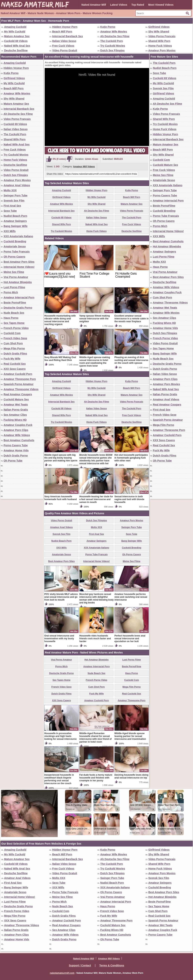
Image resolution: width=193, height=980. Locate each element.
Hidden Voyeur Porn (64, 26)
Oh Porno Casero (14, 256)
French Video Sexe (15, 338)
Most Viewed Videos (160, 4)
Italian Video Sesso (64, 40)
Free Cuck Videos (63, 45)
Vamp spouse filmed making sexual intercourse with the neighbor (94, 318)
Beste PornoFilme (15, 302)
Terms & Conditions (111, 965)
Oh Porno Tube (13, 460)
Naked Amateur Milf (93, 4)
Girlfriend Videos (159, 26)
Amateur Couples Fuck (18, 424)
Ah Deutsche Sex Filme (114, 36)
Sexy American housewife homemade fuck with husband (60, 498)
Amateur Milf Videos (84, 166)
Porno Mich (11, 292)
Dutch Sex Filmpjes (112, 50)
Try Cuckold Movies (112, 45)
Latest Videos (118, 4)
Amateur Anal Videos (17, 185)
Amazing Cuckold (15, 26)
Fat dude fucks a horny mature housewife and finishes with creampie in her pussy (95, 778)
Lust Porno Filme (14, 287)
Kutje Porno (107, 26)
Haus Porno (11, 317)
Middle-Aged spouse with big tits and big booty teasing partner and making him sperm (60, 458)
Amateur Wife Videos (17, 435)
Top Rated (137, 4)
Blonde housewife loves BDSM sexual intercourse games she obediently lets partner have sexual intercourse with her (95, 459)
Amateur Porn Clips (16, 430)
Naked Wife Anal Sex (17, 45)
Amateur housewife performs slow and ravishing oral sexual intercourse (130, 597)
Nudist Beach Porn (15, 215)
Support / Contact (80, 965)
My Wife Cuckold (14, 31)
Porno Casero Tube (16, 445)
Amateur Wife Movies (113, 31)
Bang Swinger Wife (16, 226)
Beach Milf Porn (62, 31)
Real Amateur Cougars (18, 394)
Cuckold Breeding (15, 241)
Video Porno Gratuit (64, 50)
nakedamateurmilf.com (62, 973)
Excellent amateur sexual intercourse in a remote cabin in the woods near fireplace (131, 318)
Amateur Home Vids (16, 450)
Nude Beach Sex (14, 312)
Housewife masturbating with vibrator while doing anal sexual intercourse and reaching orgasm (60, 320)
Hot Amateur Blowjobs (18, 282)
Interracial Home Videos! (19, 266)
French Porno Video (16, 328)
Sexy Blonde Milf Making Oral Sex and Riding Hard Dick (60, 358)
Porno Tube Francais (17, 251)
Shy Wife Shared (158, 31)
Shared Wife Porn (159, 40)
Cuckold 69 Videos (16, 40)
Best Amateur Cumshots (19, 440)
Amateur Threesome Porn (20, 379)
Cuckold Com (12, 333)
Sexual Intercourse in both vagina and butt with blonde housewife (129, 499)
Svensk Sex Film (14, 200)
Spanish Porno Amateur (19, 384)
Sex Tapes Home (14, 322)
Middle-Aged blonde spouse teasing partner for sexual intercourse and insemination (130, 736)
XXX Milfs (10, 231)
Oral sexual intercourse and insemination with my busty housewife (59, 638)
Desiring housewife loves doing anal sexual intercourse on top (131, 776)
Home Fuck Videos (160, 45)
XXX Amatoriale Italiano (18, 236)
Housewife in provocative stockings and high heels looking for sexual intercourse (60, 736)
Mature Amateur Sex (17, 36)
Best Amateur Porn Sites (19, 261)
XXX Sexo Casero (15, 368)
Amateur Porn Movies (161, 50)
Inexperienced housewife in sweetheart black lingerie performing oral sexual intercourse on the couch (59, 779)
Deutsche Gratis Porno (18, 307)
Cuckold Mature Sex (16, 399)
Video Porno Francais (161, 36)
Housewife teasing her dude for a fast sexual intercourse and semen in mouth (96, 499)
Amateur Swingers (15, 220)
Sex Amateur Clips (15, 414)
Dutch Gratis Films (15, 353)
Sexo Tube (10, 210)
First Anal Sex (12, 205)
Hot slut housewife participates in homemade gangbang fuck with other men (131, 458)
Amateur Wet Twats (16, 404)
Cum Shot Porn (13, 343)
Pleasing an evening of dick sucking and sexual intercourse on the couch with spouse (131, 360)
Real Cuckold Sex (15, 363)
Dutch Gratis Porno (16, 455)
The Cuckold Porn (111, 40)
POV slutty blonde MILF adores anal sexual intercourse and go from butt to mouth (61, 597)
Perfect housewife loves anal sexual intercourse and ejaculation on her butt (129, 638)
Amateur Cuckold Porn (18, 373)
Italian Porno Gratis (16, 409)
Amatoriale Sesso (15, 246)
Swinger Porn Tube (16, 195)
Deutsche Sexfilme (16, 50)
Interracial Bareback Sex (67, 36)
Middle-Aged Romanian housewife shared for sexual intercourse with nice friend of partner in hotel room (95, 737)
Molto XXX (10, 190)
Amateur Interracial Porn (19, 297)
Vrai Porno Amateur (16, 277)
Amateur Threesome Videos (21, 389)
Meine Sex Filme (14, 271)
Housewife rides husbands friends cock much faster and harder (95, 638)
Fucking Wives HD (15, 419)
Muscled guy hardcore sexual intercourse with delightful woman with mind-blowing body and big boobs (96, 598)
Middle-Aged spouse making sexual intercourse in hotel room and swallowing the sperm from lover (94, 361)
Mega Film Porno (14, 348)
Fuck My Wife (12, 358)
